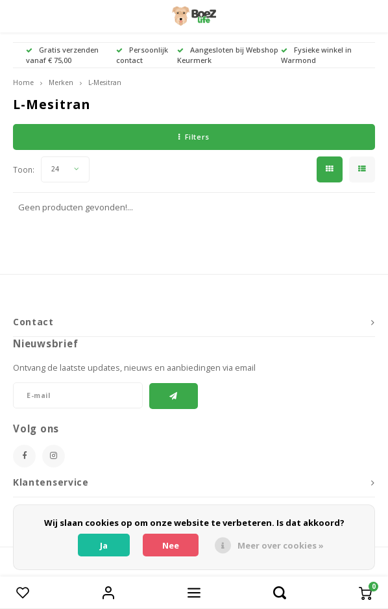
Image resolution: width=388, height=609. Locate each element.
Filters (193, 137)
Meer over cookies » (280, 545)
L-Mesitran (104, 82)
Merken (61, 82)
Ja (104, 545)
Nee (170, 545)
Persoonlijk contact (142, 55)
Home (23, 82)
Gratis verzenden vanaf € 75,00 (62, 55)
